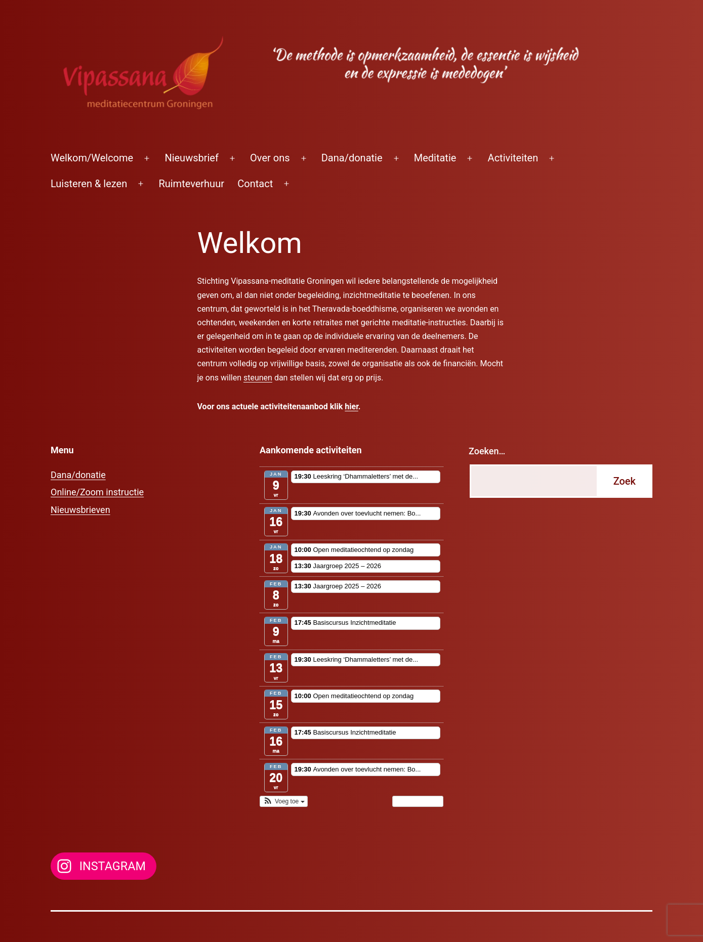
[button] (283, 801)
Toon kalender (417, 801)
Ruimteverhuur (191, 184)
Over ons (270, 158)
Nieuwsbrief (191, 158)
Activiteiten (513, 158)
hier (351, 406)
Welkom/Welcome (92, 158)
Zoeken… (487, 451)
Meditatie (435, 158)
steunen (257, 377)
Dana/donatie (352, 158)
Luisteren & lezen (89, 184)
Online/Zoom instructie (97, 492)
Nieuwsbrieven (80, 509)
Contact (255, 184)
